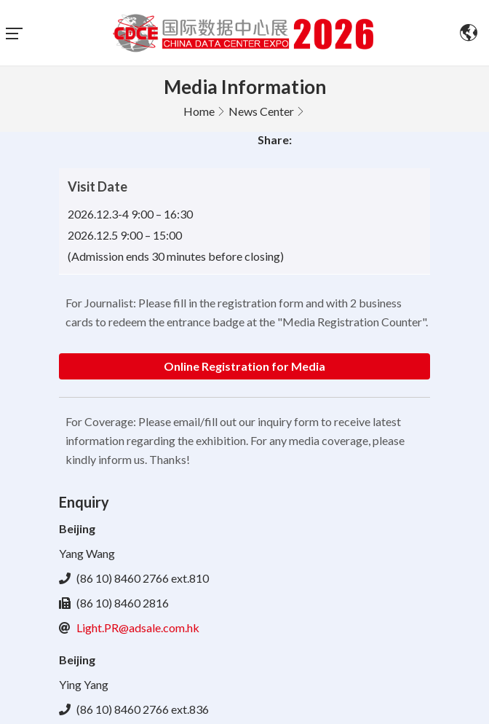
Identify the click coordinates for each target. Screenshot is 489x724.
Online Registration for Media (244, 366)
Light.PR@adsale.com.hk (137, 627)
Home (199, 111)
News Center (261, 111)
